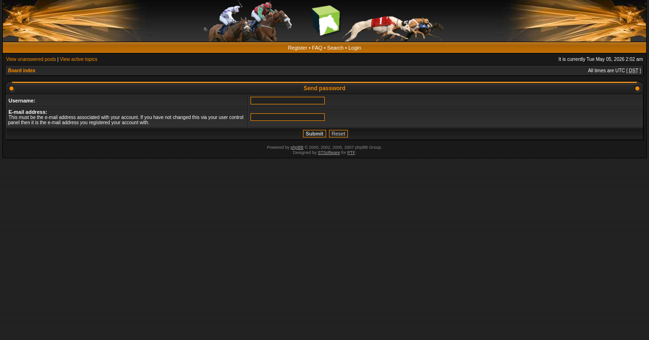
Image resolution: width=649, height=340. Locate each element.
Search (335, 48)
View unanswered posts (31, 59)
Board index (21, 70)
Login (354, 48)
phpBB (297, 147)
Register (297, 48)
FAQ (317, 48)
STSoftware (329, 152)
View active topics (78, 59)
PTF (351, 152)
